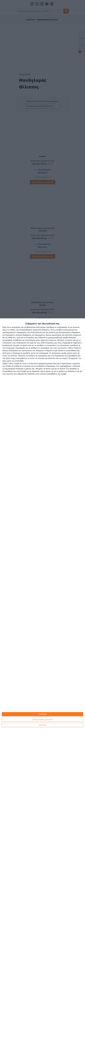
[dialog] (42, 689)
